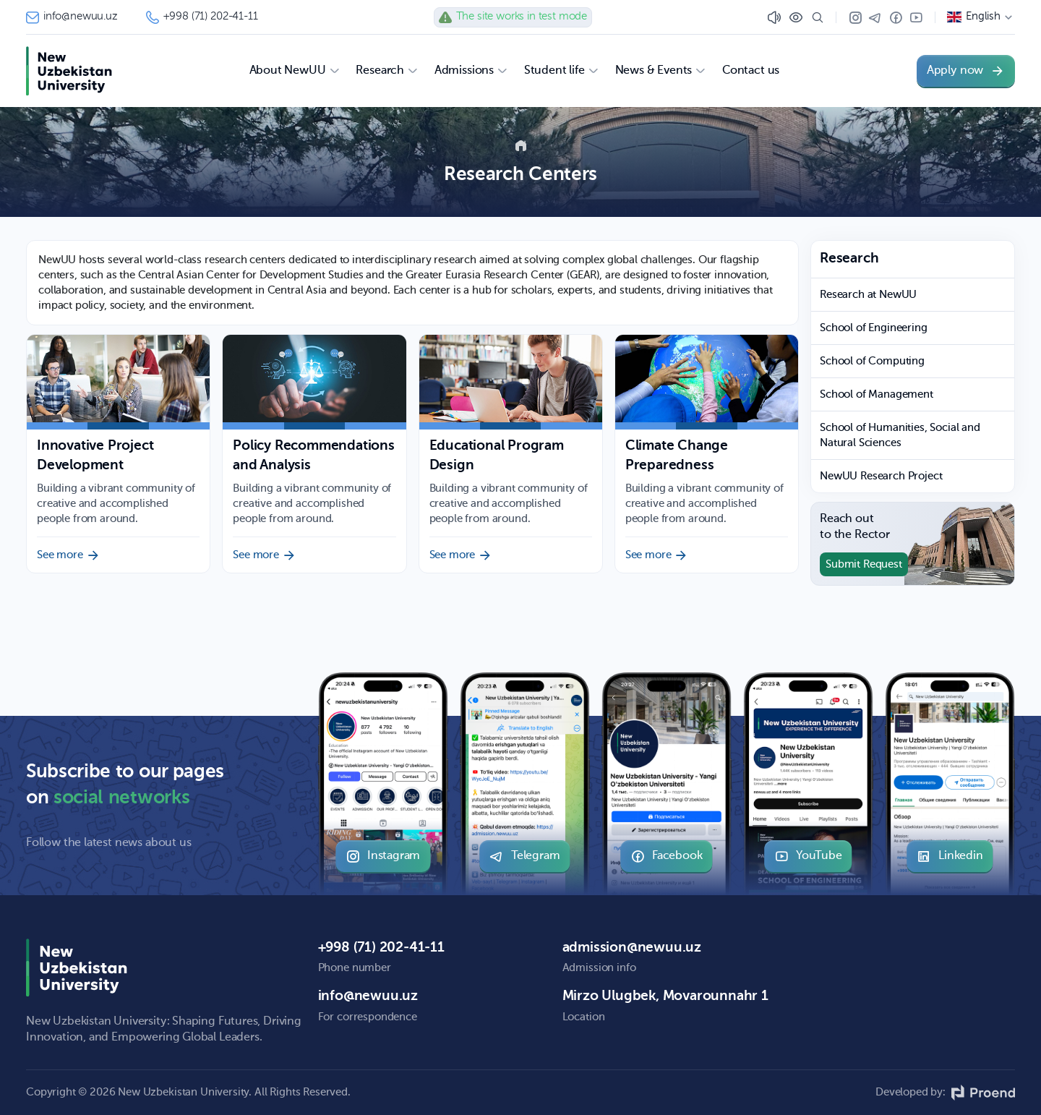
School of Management (876, 394)
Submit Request (864, 564)
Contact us (750, 71)
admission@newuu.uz (631, 947)
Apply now (966, 71)
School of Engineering (874, 327)
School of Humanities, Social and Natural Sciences (900, 435)
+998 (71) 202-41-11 (202, 17)
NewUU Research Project (881, 476)
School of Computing (872, 361)
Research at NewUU (868, 294)
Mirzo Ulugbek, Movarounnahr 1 (665, 996)
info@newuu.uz (71, 17)
